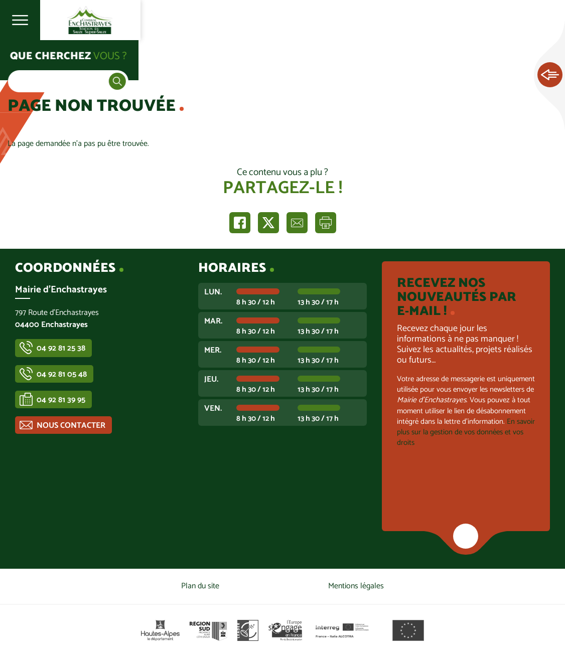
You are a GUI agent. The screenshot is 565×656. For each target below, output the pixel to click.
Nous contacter (71, 425)
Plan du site (200, 586)
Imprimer (325, 222)
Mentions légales (356, 586)
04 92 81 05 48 (62, 374)
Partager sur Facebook (239, 222)
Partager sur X (268, 222)
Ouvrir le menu (20, 20)
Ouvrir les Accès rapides (550, 75)
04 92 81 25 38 (61, 348)
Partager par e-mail (297, 222)
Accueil (28, 61)
